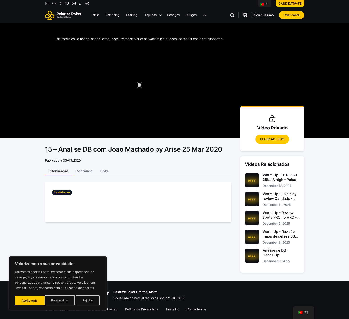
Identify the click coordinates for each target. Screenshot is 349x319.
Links (104, 171)
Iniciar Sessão (263, 15)
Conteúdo (84, 171)
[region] (58, 284)
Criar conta (292, 15)
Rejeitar (58, 300)
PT (264, 4)
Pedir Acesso (272, 139)
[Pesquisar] (232, 15)
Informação (58, 171)
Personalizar (30, 300)
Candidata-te (290, 3)
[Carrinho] (245, 15)
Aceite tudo (86, 300)
